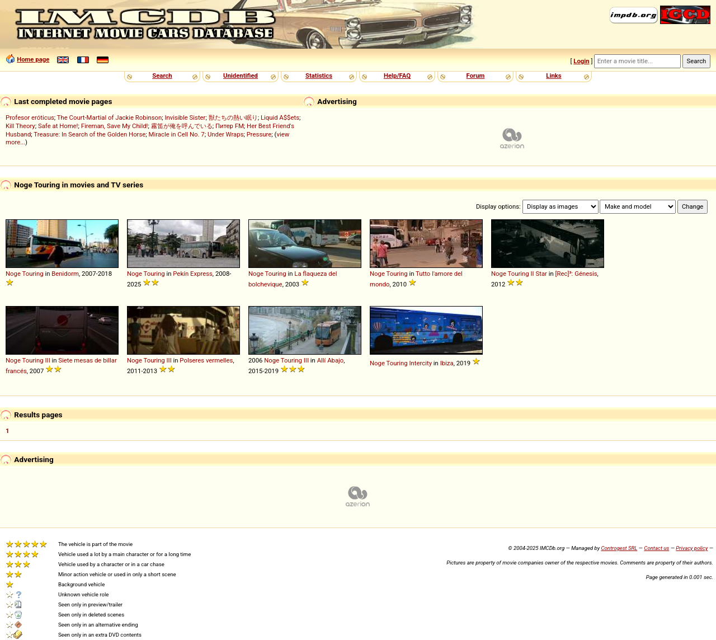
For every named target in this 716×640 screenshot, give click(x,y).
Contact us (656, 548)
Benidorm (65, 273)
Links (553, 75)
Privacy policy (692, 548)
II (532, 273)
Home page (33, 59)
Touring (33, 273)
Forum (476, 75)
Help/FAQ (397, 75)
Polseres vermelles (206, 360)
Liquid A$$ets (280, 117)
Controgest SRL (619, 548)
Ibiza (447, 363)
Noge (13, 273)
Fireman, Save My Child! (114, 126)
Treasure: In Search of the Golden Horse (89, 134)
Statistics (318, 75)
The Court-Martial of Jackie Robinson (109, 117)
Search (162, 75)
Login (581, 61)
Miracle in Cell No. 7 (177, 134)
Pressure (259, 134)
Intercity (420, 363)
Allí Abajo (330, 360)
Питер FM (229, 126)
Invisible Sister (184, 117)
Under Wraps (226, 134)
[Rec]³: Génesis (576, 273)
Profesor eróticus (30, 117)
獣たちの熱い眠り (233, 117)
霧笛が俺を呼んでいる (182, 126)
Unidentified (240, 75)
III (47, 360)
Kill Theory (20, 126)
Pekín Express (193, 273)
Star (541, 273)
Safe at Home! (58, 126)
